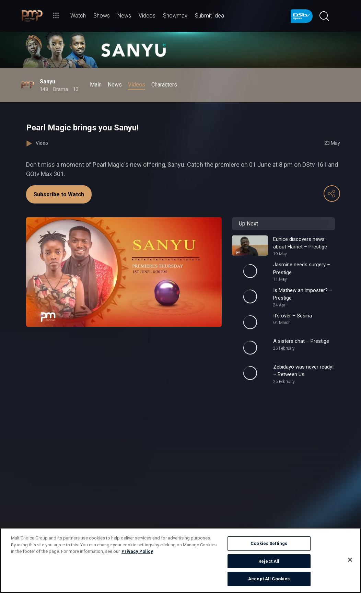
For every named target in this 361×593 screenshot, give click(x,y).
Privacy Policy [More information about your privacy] (137, 551)
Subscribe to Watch (59, 194)
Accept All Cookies (269, 578)
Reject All (268, 561)
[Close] (350, 559)
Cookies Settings (269, 543)
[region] (180, 560)
